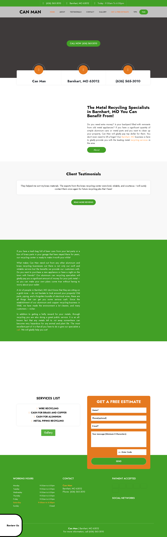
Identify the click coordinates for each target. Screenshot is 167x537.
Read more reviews (83, 202)
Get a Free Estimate (120, 12)
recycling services (139, 140)
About (62, 12)
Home (52, 12)
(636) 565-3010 (53, 3)
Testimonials (75, 12)
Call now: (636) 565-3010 (83, 43)
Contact (90, 12)
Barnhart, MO (128, 136)
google (119, 505)
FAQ (143, 12)
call (18, 329)
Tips (135, 12)
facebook (114, 505)
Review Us (10, 525)
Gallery (102, 12)
